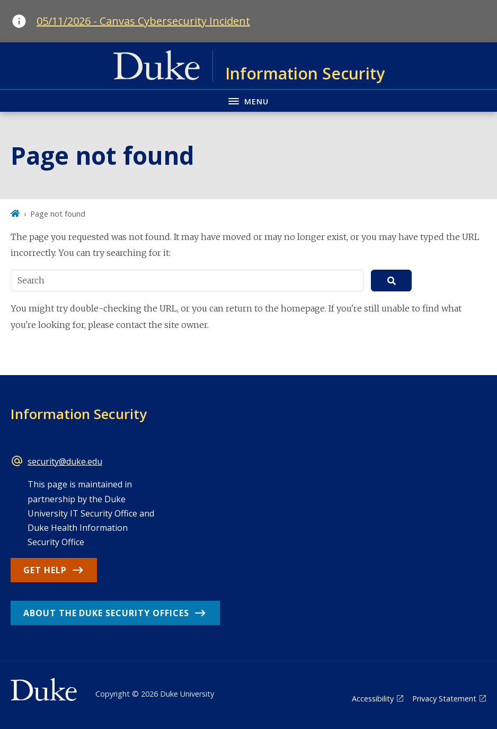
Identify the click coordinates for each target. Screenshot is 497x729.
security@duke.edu (65, 461)
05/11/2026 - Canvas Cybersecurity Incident (143, 21)
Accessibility (373, 699)
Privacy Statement (444, 699)
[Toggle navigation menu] (248, 100)
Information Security (79, 413)
